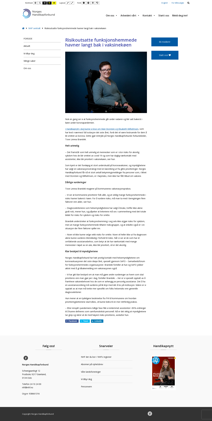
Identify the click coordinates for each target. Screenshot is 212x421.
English (165, 3)
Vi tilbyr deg (29, 53)
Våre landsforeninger (91, 371)
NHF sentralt (34, 28)
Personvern (86, 386)
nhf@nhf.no (27, 387)
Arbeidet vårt (130, 15)
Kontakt (149, 15)
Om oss (111, 15)
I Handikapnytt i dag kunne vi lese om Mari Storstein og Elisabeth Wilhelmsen (101, 128)
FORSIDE (28, 38)
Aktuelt (27, 46)
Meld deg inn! (180, 15)
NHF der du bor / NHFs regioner (96, 356)
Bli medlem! (164, 41)
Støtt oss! (165, 55)
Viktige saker (29, 60)
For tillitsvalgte (178, 3)
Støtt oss (163, 15)
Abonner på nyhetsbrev (92, 364)
